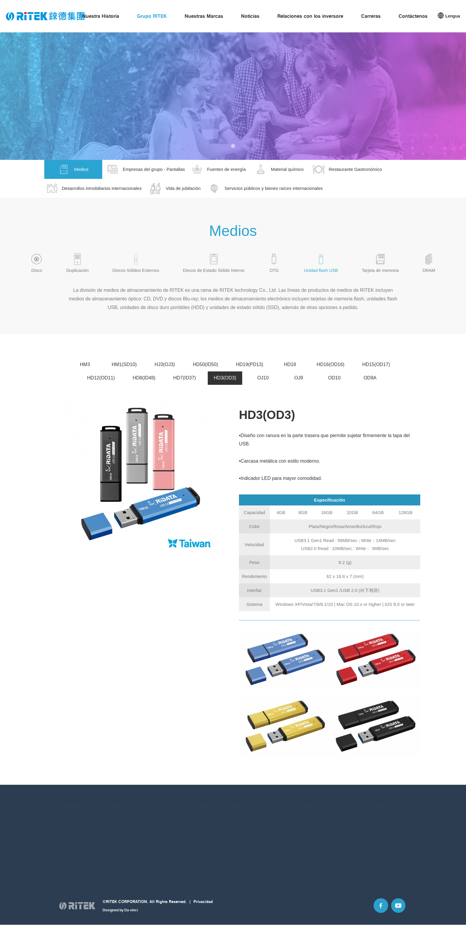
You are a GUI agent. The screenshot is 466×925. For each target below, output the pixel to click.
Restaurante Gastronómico (130, 843)
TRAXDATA (194, 828)
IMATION (192, 858)
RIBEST (191, 843)
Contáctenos (413, 17)
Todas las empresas (379, 816)
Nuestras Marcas (204, 17)
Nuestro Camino (77, 828)
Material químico (121, 835)
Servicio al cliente (385, 827)
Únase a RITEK (338, 834)
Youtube (397, 911)
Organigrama (75, 843)
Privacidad (203, 906)
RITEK (190, 813)
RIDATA (191, 820)
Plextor (191, 866)
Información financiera (274, 813)
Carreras (371, 17)
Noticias (250, 17)
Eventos (262, 835)
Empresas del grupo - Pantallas (133, 820)
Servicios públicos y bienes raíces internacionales (135, 875)
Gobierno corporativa (273, 828)
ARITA (190, 851)
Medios (113, 813)
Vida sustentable (78, 851)
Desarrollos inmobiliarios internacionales (128, 854)
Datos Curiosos (77, 835)
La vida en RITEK (339, 827)
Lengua (452, 16)
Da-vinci (131, 915)
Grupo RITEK (152, 17)
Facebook (379, 911)
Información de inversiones (278, 820)
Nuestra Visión (76, 820)
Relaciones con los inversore (310, 17)
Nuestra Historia (100, 17)
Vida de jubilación (121, 865)
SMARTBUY (195, 835)
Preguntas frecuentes (273, 843)
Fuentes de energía (123, 828)
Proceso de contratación (336, 816)
